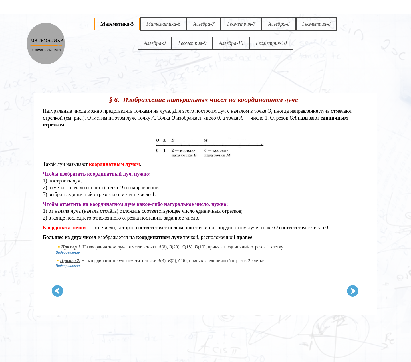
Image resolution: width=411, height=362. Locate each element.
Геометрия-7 (241, 24)
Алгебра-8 (279, 24)
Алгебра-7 (204, 24)
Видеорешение (68, 252)
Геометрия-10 (271, 43)
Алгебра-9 (155, 43)
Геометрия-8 (316, 24)
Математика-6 (163, 24)
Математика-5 (117, 24)
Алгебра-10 (231, 43)
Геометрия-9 (192, 43)
